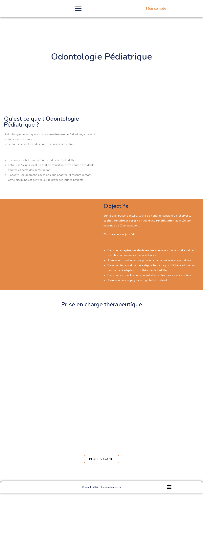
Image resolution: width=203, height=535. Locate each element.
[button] (169, 487)
